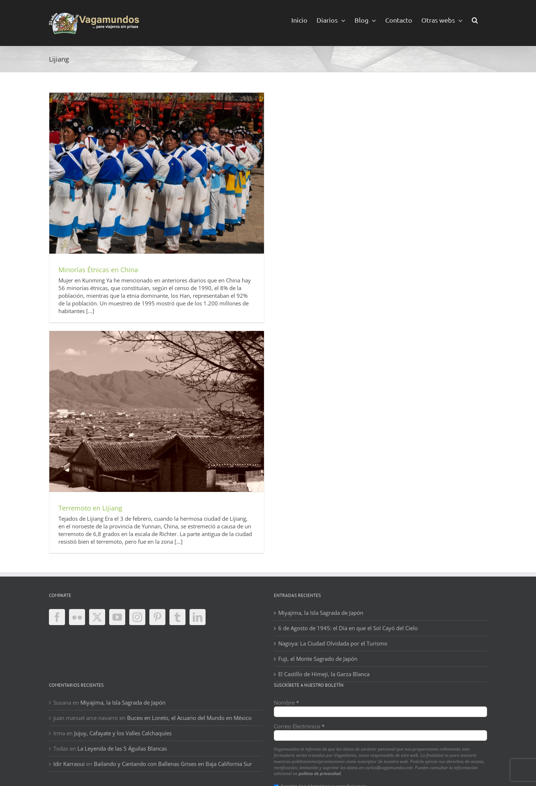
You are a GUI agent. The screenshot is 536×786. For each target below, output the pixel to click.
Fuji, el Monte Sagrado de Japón (317, 658)
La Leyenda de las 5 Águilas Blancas (122, 748)
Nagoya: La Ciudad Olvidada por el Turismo (332, 643)
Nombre (286, 702)
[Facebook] (57, 617)
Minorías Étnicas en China (98, 269)
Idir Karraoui (69, 763)
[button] (475, 19)
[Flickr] (77, 617)
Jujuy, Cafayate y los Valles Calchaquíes (123, 733)
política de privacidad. (320, 773)
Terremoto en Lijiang (90, 508)
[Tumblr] (177, 617)
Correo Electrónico (299, 726)
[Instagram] (137, 617)
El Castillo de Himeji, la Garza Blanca (324, 674)
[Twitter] (97, 617)
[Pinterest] (157, 617)
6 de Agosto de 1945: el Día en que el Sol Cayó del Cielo (348, 628)
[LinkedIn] (197, 617)
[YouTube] (117, 617)
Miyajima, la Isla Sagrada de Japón (320, 612)
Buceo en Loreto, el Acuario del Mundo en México (189, 717)
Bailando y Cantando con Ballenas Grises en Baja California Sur (173, 763)
